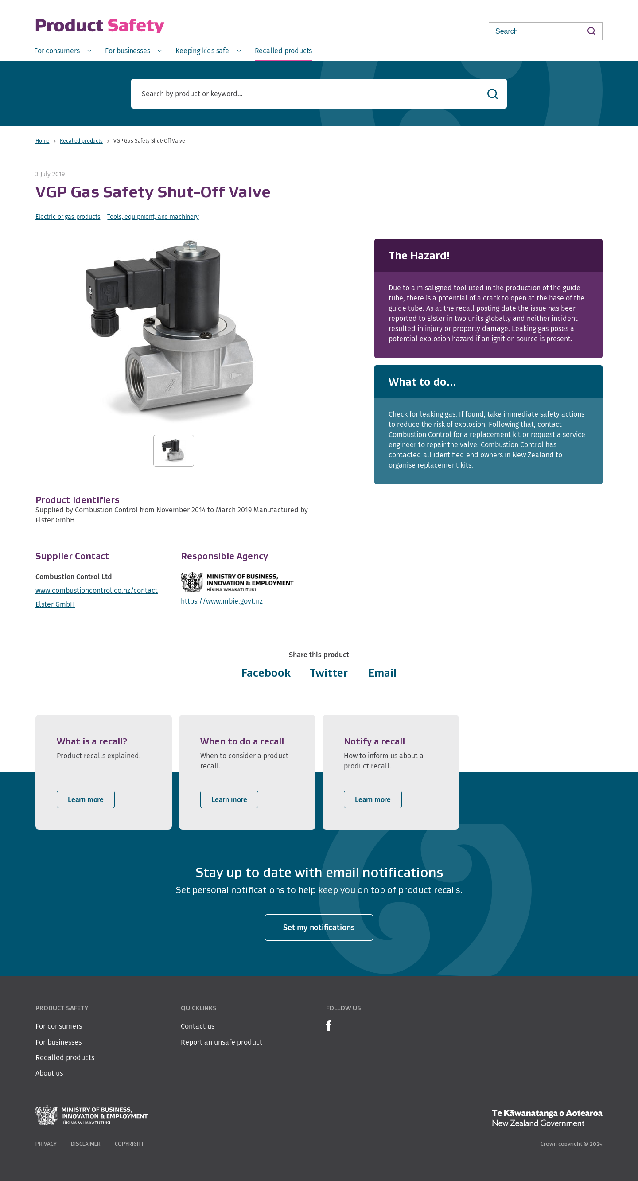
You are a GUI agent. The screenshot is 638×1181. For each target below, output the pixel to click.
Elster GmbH (55, 604)
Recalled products (81, 140)
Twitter (329, 673)
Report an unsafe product (221, 1042)
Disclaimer (86, 1143)
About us (49, 1073)
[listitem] (103, 772)
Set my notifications (319, 927)
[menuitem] (62, 50)
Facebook (266, 673)
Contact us (197, 1026)
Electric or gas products (67, 216)
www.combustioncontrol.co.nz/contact (96, 590)
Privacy (46, 1143)
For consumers (58, 1026)
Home (42, 140)
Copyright (129, 1143)
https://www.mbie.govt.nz (222, 601)
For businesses (58, 1042)
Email (382, 673)
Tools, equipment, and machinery (152, 216)
